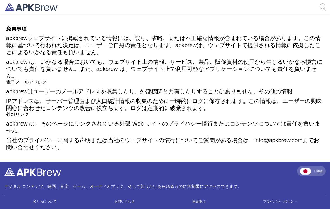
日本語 (311, 171)
